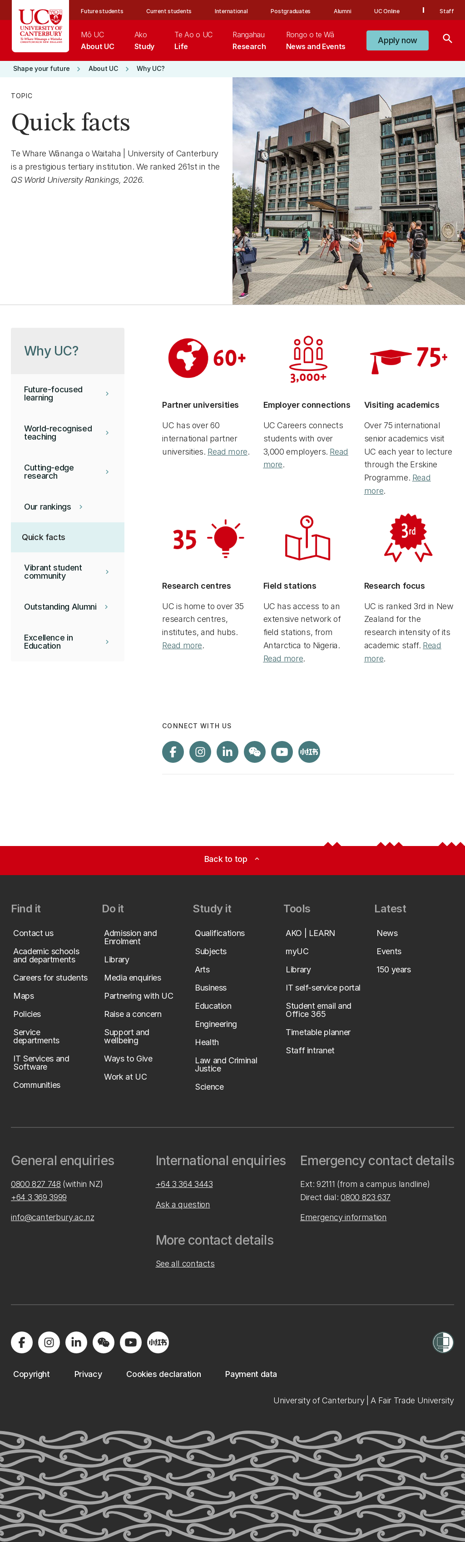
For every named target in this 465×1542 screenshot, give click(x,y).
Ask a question (183, 1204)
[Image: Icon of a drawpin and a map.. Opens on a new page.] (308, 539)
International (231, 11)
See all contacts (185, 1263)
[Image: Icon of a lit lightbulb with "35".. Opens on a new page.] (207, 539)
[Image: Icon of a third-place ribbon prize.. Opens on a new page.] (409, 539)
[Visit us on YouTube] (282, 752)
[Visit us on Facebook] (173, 752)
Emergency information (343, 1217)
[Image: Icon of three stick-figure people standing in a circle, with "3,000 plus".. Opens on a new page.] (308, 358)
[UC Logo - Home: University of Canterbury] (40, 26)
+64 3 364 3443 (184, 1184)
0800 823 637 (366, 1197)
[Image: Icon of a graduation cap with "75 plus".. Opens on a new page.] (409, 358)
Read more (227, 451)
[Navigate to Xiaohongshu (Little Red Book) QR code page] (309, 752)
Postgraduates (291, 11)
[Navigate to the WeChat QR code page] (255, 752)
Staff (447, 11)
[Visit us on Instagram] (200, 752)
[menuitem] (97, 40)
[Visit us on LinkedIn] (227, 752)
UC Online (387, 11)
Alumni (342, 11)
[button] (397, 40)
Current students (169, 11)
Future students (102, 11)
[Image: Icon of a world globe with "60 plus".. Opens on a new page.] (207, 358)
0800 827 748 (36, 1184)
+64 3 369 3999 (39, 1197)
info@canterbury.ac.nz (52, 1217)
